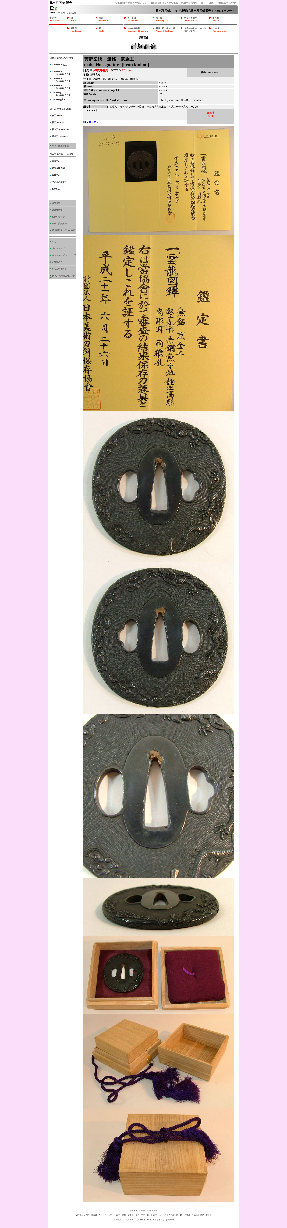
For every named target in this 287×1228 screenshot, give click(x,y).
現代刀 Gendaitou (59, 136)
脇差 (103, 19)
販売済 (220, 29)
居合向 (216, 19)
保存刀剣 (55, 175)
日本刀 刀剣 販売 (60, 2)
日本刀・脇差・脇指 (122, 1215)
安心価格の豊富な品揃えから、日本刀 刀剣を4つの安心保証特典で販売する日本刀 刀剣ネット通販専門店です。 (176, 3)
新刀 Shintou (57, 122)
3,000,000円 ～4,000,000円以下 (60, 72)
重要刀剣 (55, 161)
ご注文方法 (56, 210)
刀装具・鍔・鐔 (175, 1215)
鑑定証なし (56, 189)
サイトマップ (57, 248)
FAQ (53, 241)
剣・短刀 (132, 19)
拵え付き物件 (190, 19)
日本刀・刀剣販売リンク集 (62, 277)
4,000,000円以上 (58, 64)
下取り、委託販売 (166, 1220)
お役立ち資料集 (58, 269)
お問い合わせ (57, 217)
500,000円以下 (57, 99)
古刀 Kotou (56, 115)
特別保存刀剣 (57, 168)
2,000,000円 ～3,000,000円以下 (60, 79)
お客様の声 (56, 262)
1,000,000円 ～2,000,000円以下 (60, 86)
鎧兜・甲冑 (204, 1215)
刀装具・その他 (191, 1215)
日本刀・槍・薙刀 (158, 1215)
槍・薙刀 (162, 19)
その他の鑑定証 (58, 182)
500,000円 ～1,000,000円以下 (60, 93)
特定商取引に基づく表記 (62, 230)
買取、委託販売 (58, 223)
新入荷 (76, 29)
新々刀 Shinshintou (59, 129)
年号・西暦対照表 (59, 146)
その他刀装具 (138, 29)
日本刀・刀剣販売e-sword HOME (143, 1210)
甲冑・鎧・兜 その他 (165, 29)
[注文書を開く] (91, 122)
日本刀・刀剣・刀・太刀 (101, 1215)
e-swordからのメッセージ (63, 255)
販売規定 (55, 203)
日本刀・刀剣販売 (63, 12)
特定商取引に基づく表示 (146, 1220)
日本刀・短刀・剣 (141, 1215)
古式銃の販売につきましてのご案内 (195, 29)
